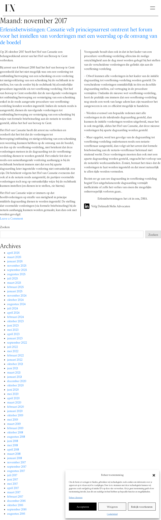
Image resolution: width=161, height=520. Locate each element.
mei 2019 (12, 419)
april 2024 (13, 312)
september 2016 (17, 509)
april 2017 (13, 488)
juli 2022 (12, 346)
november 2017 (16, 462)
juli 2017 (12, 475)
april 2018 (13, 449)
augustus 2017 (16, 470)
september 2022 (17, 342)
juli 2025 (12, 278)
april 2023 (13, 334)
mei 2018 (12, 445)
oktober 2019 (15, 415)
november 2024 (17, 295)
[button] (154, 475)
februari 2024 (15, 316)
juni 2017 (12, 479)
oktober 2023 (15, 321)
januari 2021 (14, 376)
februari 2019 (15, 428)
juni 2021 (12, 368)
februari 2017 (15, 496)
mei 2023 (13, 329)
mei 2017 (12, 483)
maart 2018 (14, 453)
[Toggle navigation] (152, 8)
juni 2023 (13, 325)
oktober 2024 (15, 299)
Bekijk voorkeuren (141, 506)
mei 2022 (12, 351)
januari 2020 (15, 411)
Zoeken (5, 227)
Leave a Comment (11, 218)
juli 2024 (12, 308)
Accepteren (83, 506)
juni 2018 (12, 440)
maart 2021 (14, 372)
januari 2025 (14, 291)
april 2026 (13, 252)
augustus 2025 (16, 274)
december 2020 (16, 381)
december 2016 (16, 500)
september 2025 (17, 269)
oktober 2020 (15, 385)
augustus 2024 (16, 304)
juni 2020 (13, 389)
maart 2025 (14, 282)
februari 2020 (15, 406)
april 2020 (13, 398)
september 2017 (16, 466)
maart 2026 (14, 257)
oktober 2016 (15, 505)
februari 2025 (15, 287)
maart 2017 (14, 492)
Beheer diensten (75, 497)
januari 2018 (14, 458)
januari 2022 (14, 359)
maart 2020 (14, 402)
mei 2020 (13, 393)
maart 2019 (14, 423)
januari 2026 (15, 261)
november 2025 (16, 265)
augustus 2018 (16, 436)
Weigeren (112, 506)
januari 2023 (15, 338)
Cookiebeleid (112, 514)
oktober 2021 (15, 363)
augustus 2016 (16, 513)
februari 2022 (15, 355)
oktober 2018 (15, 432)
